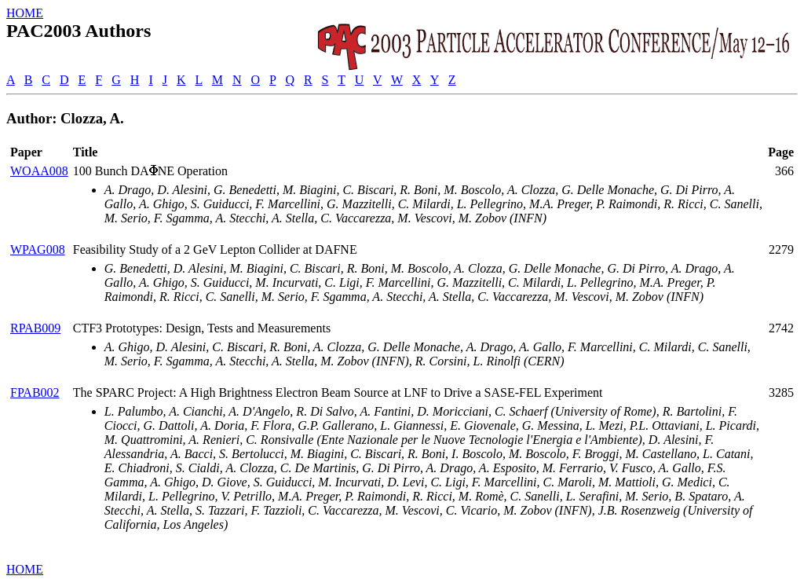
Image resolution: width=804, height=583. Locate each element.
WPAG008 (37, 249)
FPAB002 (35, 392)
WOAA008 (39, 171)
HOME (24, 13)
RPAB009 (35, 328)
